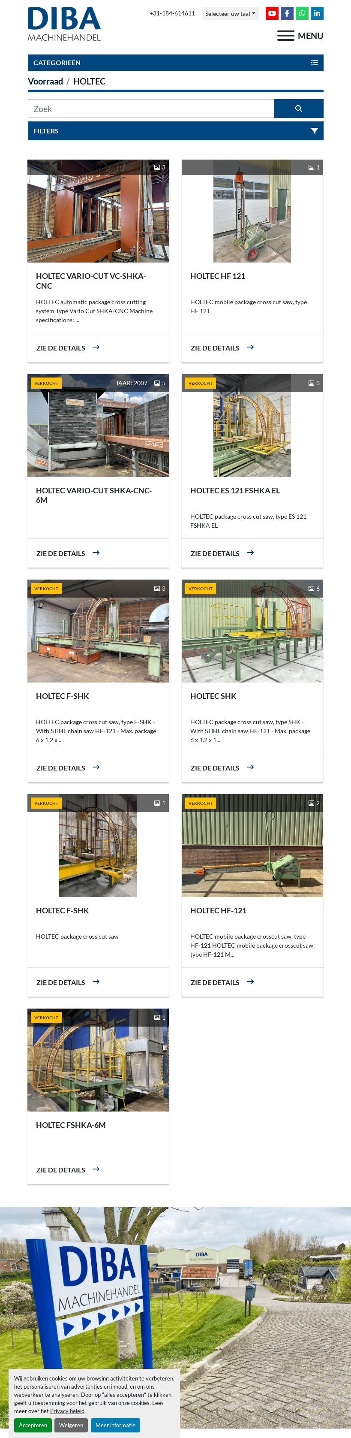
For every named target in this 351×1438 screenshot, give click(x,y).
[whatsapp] (302, 13)
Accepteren (33, 1425)
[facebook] (287, 13)
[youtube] (272, 13)
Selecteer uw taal (227, 13)
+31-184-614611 (172, 13)
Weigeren (71, 1425)
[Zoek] (151, 108)
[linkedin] (317, 13)
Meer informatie (115, 1425)
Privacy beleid (67, 1411)
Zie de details (60, 348)
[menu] (285, 35)
